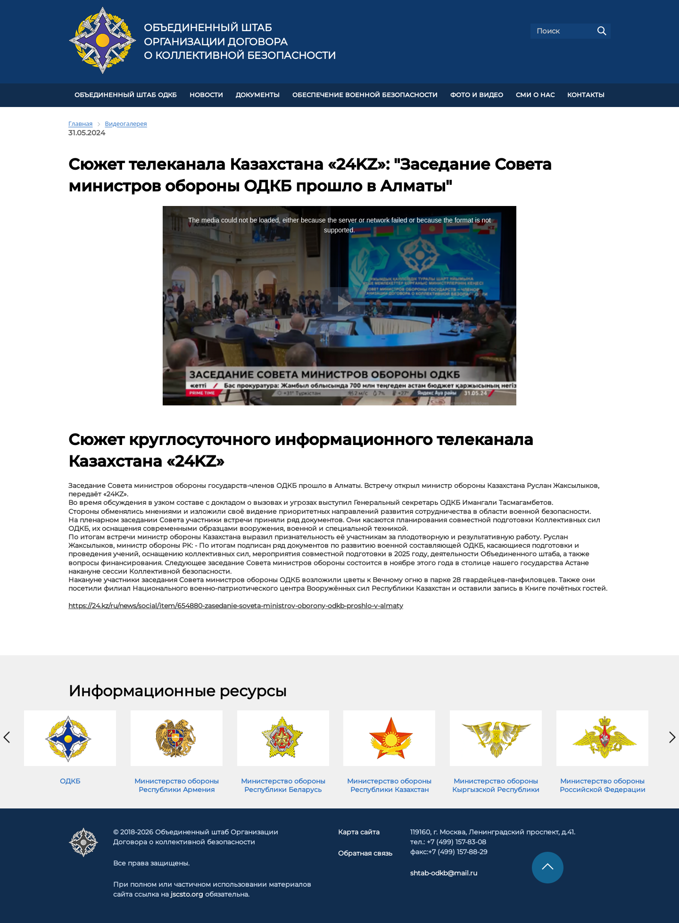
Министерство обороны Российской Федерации (603, 785)
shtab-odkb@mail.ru (443, 873)
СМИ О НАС (535, 95)
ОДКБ (70, 781)
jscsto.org (187, 894)
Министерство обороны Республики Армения (176, 785)
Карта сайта (359, 832)
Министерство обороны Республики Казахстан (389, 785)
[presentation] (6, 737)
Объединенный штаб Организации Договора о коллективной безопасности (240, 41)
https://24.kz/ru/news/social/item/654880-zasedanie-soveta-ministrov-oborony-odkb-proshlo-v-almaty (235, 606)
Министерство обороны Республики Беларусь (283, 785)
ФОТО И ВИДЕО (476, 95)
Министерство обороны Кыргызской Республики (495, 785)
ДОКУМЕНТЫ (258, 95)
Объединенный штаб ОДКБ (126, 95)
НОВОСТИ (206, 95)
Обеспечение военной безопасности (365, 95)
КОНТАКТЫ (585, 95)
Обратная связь (365, 853)
